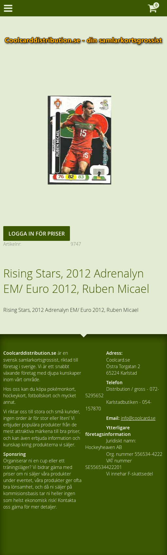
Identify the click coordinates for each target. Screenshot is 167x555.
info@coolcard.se (138, 418)
